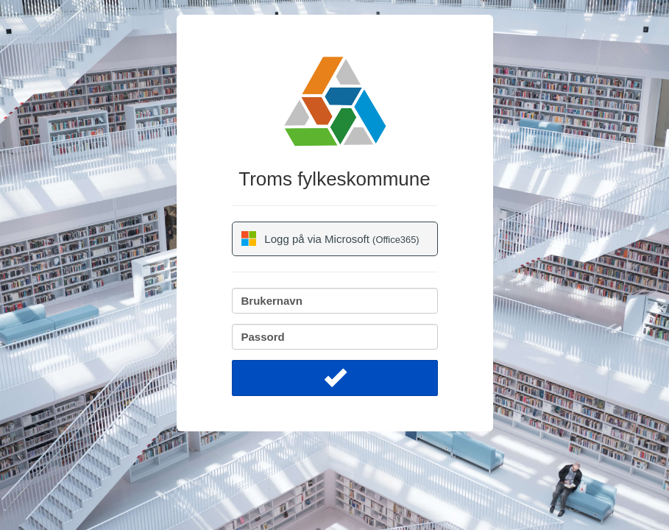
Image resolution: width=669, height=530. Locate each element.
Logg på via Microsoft (330, 238)
